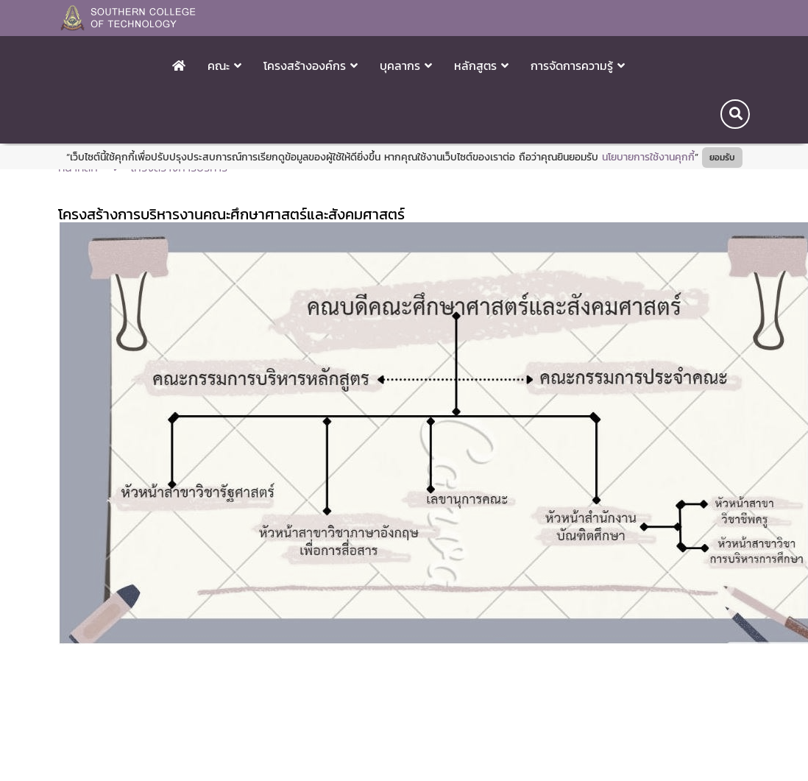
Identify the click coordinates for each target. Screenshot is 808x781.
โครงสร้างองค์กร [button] (310, 65)
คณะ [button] (224, 65)
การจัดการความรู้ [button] (578, 65)
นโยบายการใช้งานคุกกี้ (648, 157)
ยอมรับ (722, 157)
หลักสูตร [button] (481, 65)
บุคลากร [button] (406, 65)
